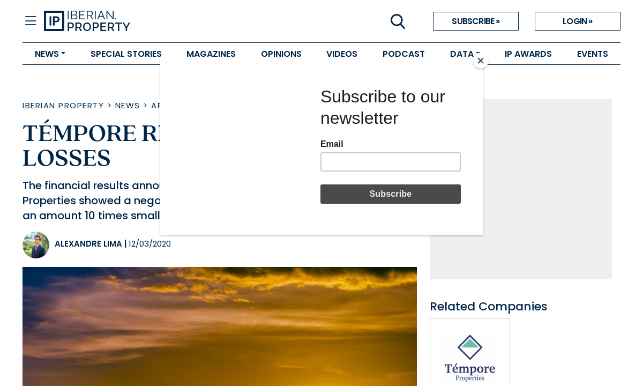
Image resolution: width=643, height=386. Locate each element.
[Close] (481, 61)
